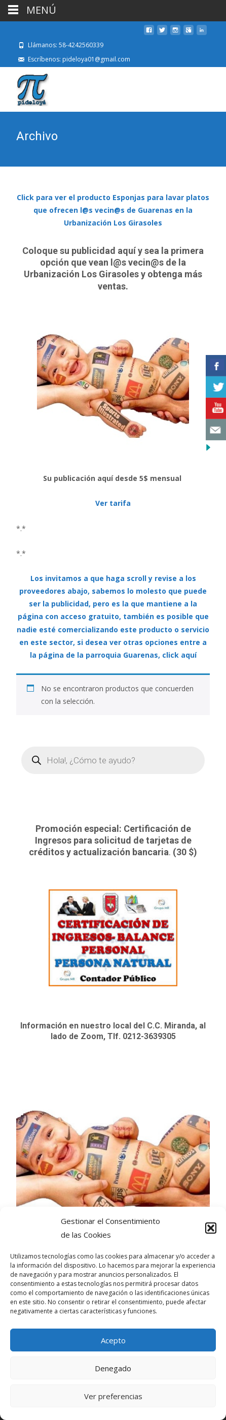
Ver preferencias (113, 1396)
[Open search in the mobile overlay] (113, 760)
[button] (211, 1228)
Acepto (113, 1340)
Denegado (113, 1368)
